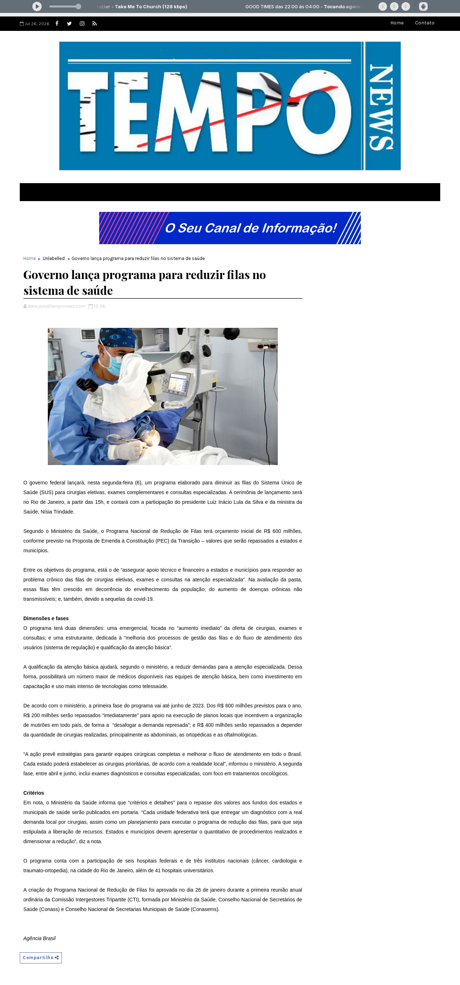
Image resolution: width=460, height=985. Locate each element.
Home (397, 23)
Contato (424, 23)
